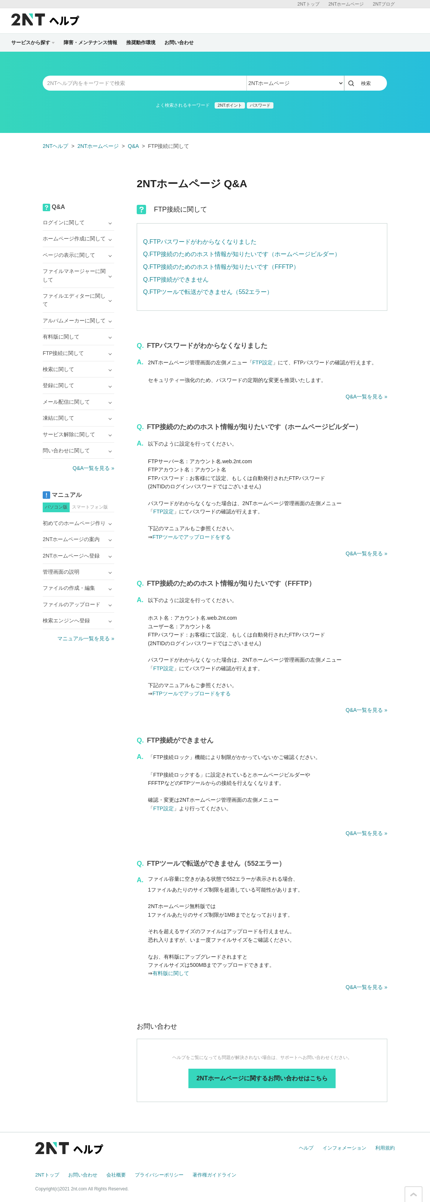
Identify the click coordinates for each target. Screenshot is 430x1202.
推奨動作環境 (140, 42)
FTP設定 (262, 362)
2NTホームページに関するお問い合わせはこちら (261, 1078)
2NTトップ (308, 4)
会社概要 (116, 1175)
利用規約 (385, 1148)
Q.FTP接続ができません (176, 279)
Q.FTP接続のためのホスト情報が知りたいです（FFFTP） (221, 267)
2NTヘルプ (55, 146)
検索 (366, 83)
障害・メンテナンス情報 (90, 42)
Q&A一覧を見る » (366, 397)
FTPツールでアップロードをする (191, 537)
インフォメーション (344, 1148)
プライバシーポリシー (159, 1175)
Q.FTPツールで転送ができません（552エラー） (208, 292)
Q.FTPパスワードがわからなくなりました (200, 242)
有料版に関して (170, 973)
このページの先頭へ (413, 1194)
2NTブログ (384, 4)
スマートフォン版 (90, 507)
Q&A (133, 146)
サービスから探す (33, 42)
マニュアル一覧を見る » (85, 638)
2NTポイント (230, 105)
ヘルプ (306, 1148)
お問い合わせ (179, 42)
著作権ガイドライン (214, 1175)
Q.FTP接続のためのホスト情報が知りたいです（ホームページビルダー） (241, 254)
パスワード (260, 105)
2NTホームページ (346, 4)
